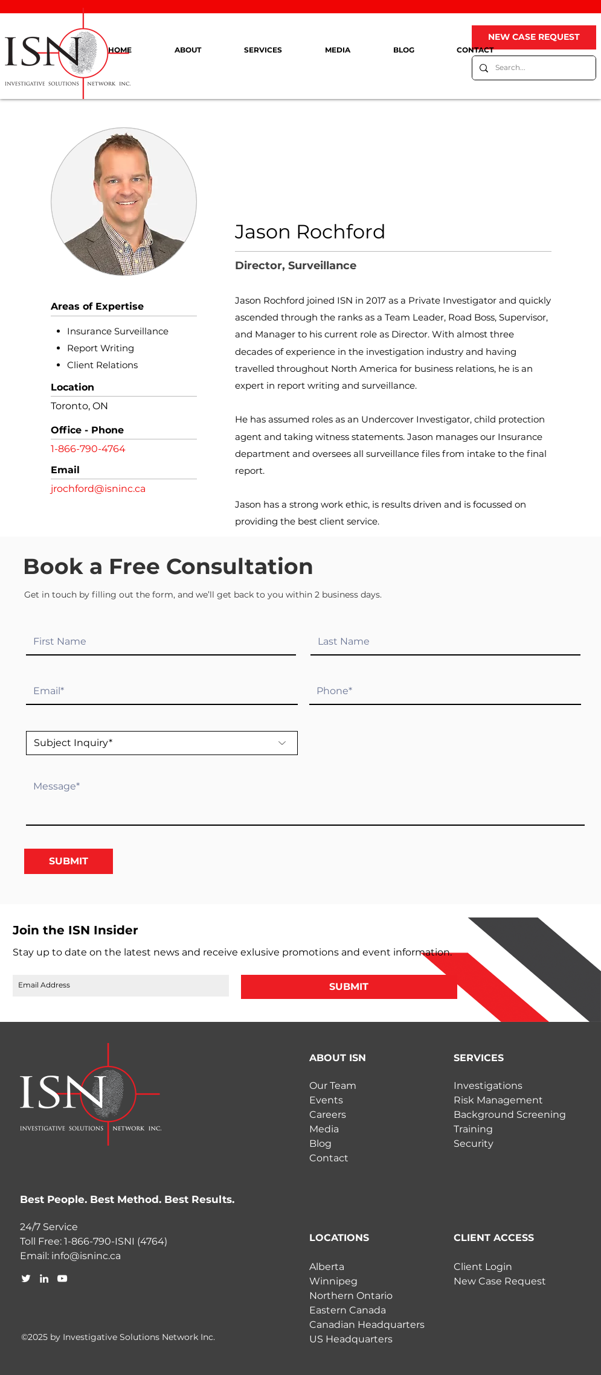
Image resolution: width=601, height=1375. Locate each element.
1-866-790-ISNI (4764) (115, 1241)
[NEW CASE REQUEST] (534, 37)
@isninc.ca (95, 1256)
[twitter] (26, 1278)
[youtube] (62, 1278)
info (60, 1256)
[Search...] (532, 68)
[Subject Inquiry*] (162, 743)
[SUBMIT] (68, 861)
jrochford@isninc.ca (98, 488)
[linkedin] (44, 1278)
